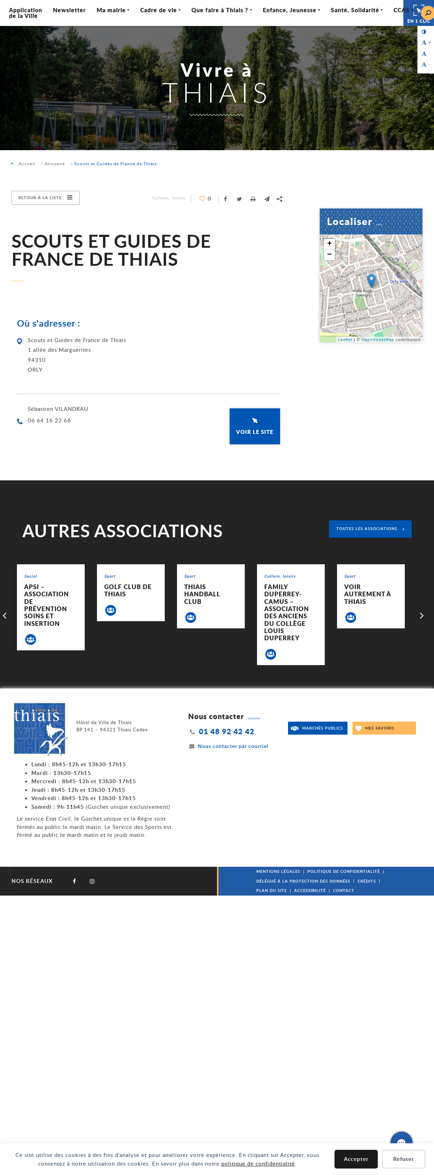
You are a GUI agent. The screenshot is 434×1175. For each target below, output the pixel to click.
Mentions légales (278, 871)
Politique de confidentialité (343, 871)
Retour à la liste (40, 197)
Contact (343, 890)
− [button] (329, 255)
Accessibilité (310, 890)
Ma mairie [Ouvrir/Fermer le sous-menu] (111, 10)
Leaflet (345, 339)
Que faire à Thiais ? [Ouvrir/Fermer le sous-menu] (219, 10)
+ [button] (329, 244)
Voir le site (255, 432)
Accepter (356, 1159)
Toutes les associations (366, 528)
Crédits (367, 881)
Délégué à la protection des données (303, 881)
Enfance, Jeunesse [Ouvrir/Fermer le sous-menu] (289, 10)
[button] (267, 199)
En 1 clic (418, 13)
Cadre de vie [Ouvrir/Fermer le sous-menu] (158, 10)
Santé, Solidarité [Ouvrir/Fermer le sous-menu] (355, 10)
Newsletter (69, 10)
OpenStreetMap (378, 339)
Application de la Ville (25, 13)
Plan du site (271, 890)
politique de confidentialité (258, 1163)
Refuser (403, 1159)
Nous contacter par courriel (228, 746)
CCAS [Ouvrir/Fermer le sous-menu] (401, 10)
